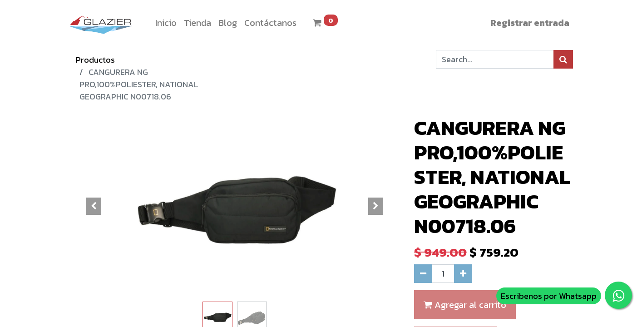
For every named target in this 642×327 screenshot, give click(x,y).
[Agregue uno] (463, 273)
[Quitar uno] (423, 273)
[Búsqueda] (563, 59)
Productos (95, 60)
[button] (94, 206)
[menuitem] (166, 22)
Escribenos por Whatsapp (549, 296)
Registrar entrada (529, 23)
